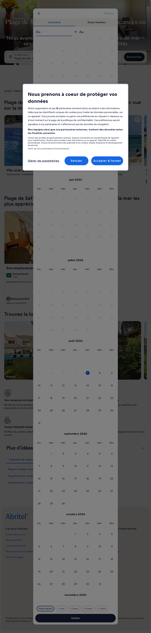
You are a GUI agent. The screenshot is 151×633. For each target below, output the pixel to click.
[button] (63, 38)
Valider (75, 618)
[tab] (54, 22)
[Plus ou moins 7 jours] (101, 608)
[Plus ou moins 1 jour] (61, 608)
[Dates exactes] (45, 608)
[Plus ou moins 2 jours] (74, 608)
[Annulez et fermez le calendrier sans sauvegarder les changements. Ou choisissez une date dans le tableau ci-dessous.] (39, 13)
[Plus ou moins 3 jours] (88, 608)
